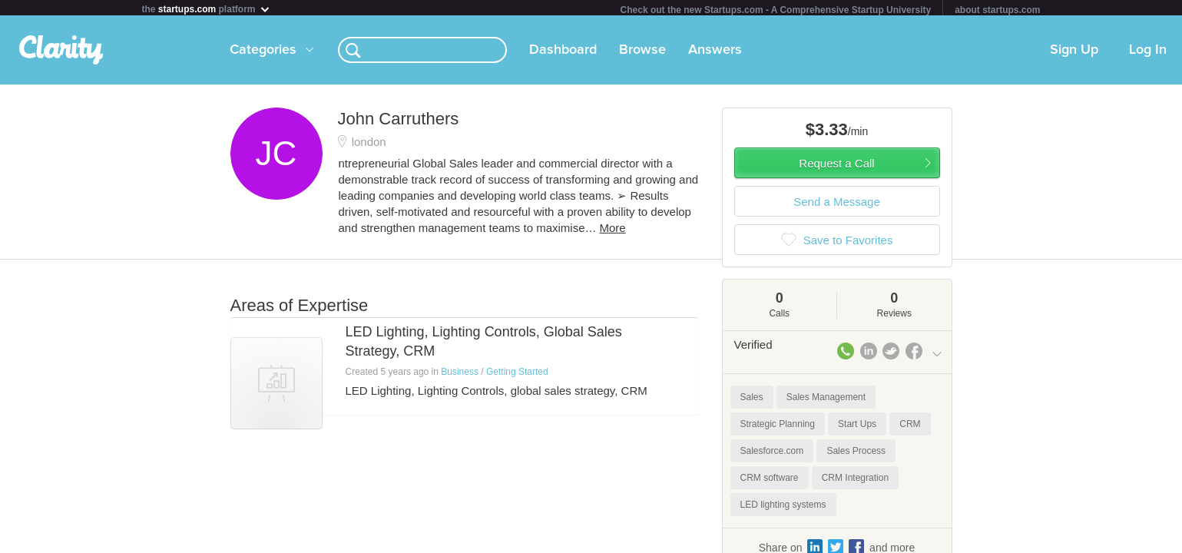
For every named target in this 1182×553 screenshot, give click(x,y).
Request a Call (836, 166)
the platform (206, 9)
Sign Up (1074, 53)
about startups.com (997, 10)
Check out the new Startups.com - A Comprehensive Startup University (776, 10)
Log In (1148, 53)
